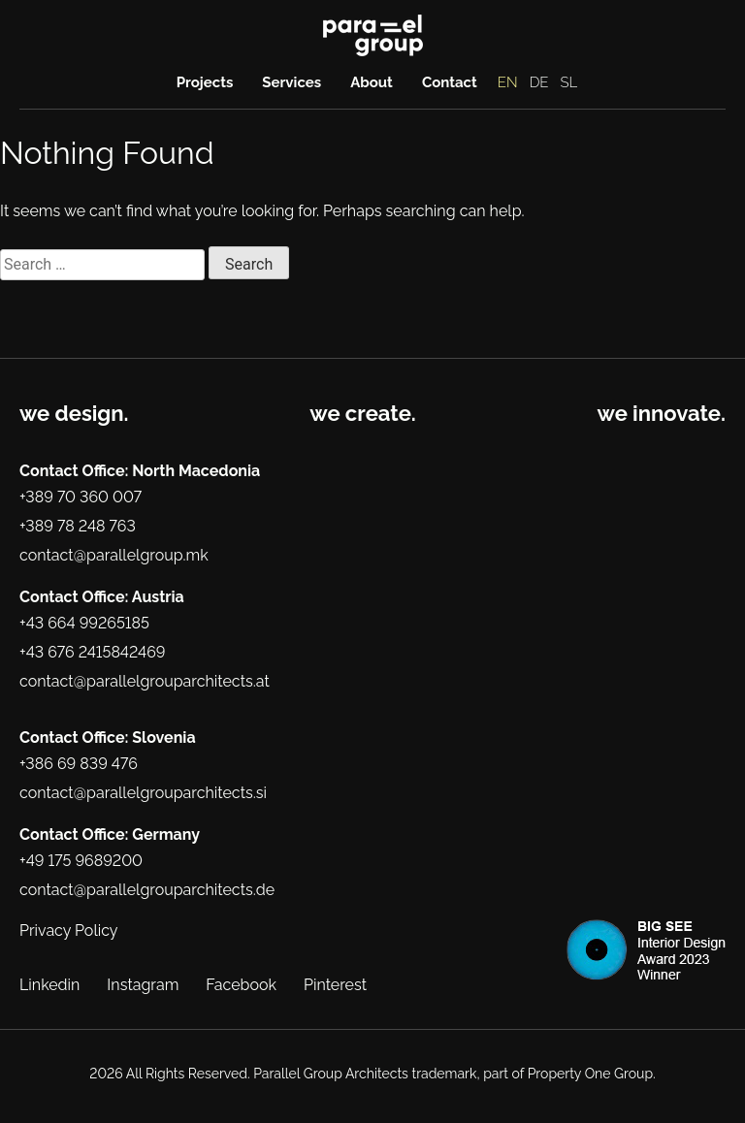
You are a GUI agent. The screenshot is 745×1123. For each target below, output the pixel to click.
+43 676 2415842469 (92, 652)
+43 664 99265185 (84, 623)
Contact (449, 82)
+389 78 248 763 (77, 526)
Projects (205, 82)
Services (291, 82)
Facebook (241, 985)
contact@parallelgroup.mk (114, 555)
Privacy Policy (68, 930)
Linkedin (49, 985)
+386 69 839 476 (78, 763)
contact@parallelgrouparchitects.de (147, 890)
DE (539, 82)
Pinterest (335, 985)
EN (508, 82)
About (371, 82)
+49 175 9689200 (81, 860)
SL (569, 82)
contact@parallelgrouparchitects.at (144, 681)
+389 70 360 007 (80, 497)
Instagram (142, 985)
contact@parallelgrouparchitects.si (143, 793)
